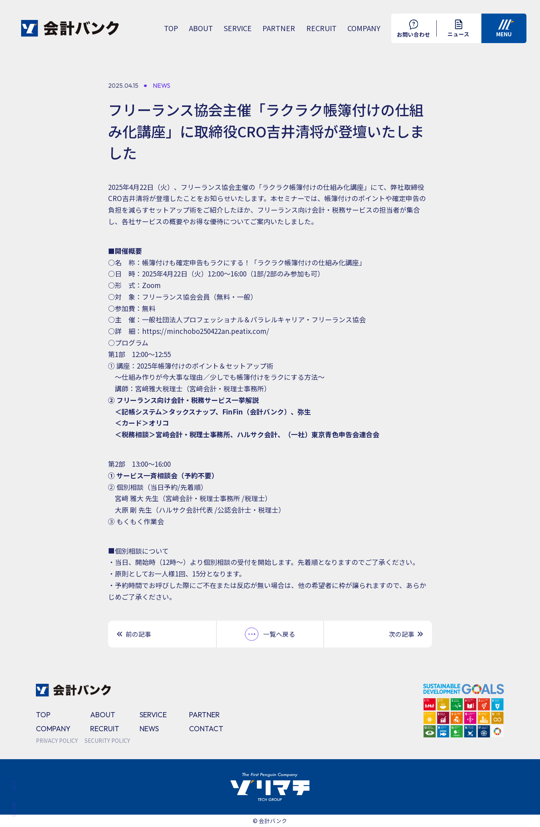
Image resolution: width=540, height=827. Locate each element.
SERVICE (238, 28)
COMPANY (363, 28)
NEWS (149, 728)
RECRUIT (321, 28)
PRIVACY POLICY (57, 740)
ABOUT (201, 28)
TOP (171, 28)
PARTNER (278, 28)
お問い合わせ (413, 29)
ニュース (458, 29)
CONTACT (206, 728)
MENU (505, 29)
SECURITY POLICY (107, 740)
